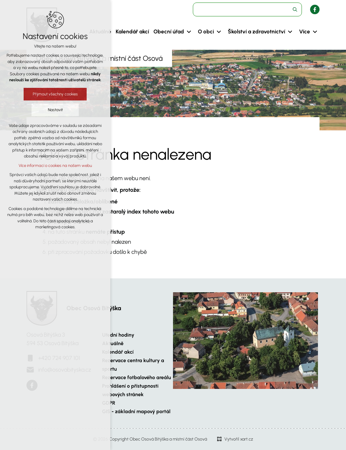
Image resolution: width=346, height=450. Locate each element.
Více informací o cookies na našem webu (55, 165)
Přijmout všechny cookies (55, 94)
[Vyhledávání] (295, 9)
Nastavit (55, 109)
